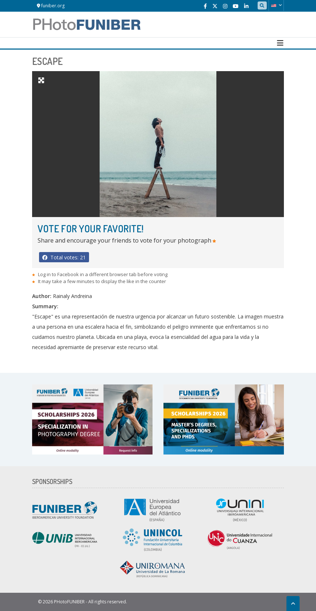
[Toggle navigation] (280, 43)
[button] (276, 5)
